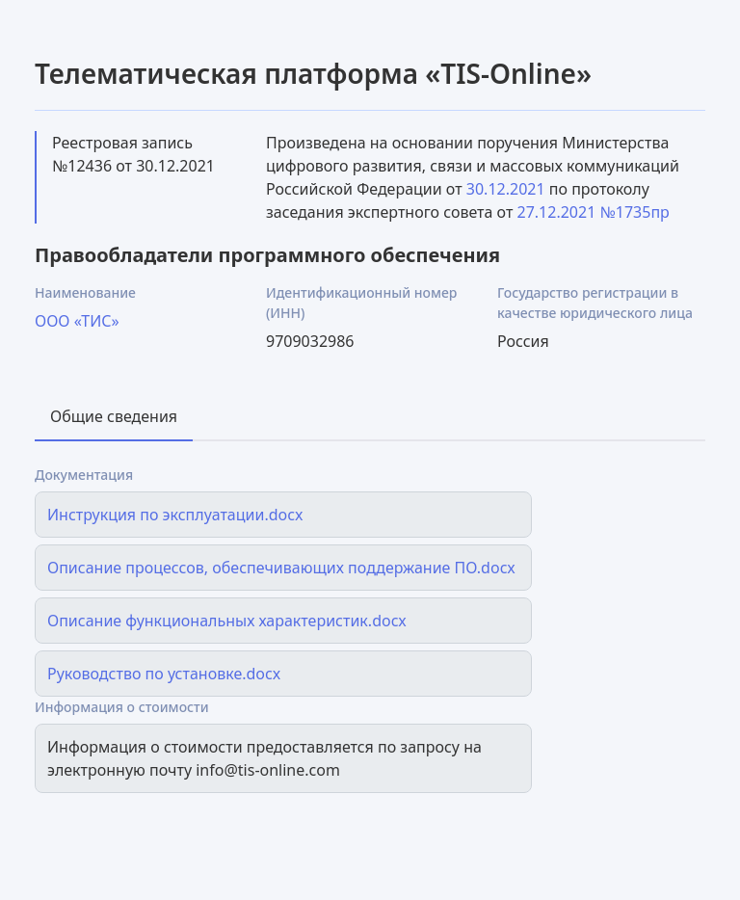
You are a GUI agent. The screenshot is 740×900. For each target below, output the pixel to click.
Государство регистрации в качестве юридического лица (595, 302)
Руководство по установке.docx (163, 673)
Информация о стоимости (122, 707)
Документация (84, 474)
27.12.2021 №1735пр (593, 212)
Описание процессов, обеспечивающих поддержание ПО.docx (281, 567)
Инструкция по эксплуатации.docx (175, 514)
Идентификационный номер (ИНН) (361, 302)
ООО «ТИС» (77, 320)
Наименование (85, 292)
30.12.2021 (505, 188)
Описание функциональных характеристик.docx (227, 620)
